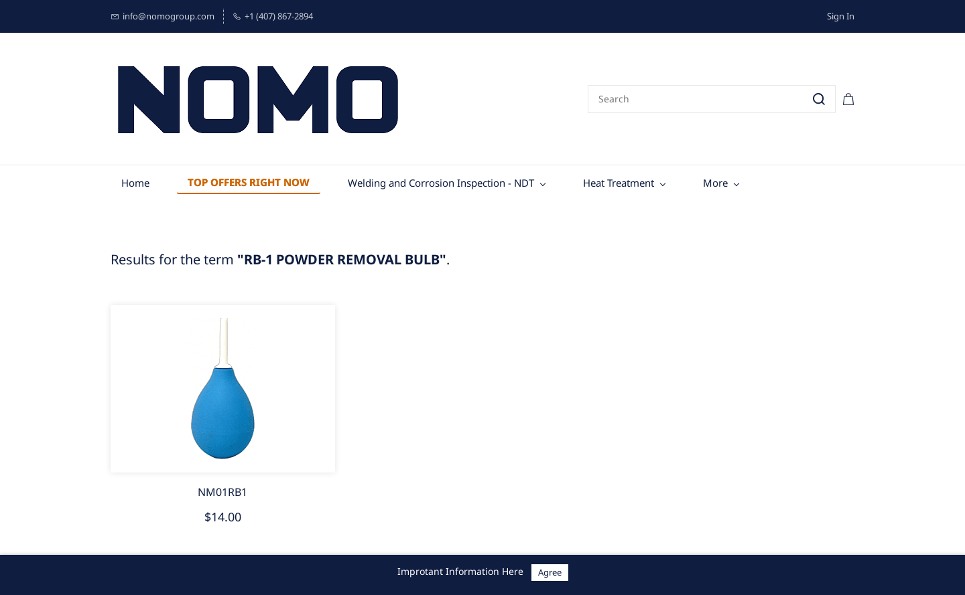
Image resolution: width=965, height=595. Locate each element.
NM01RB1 (222, 492)
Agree (550, 572)
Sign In (840, 16)
